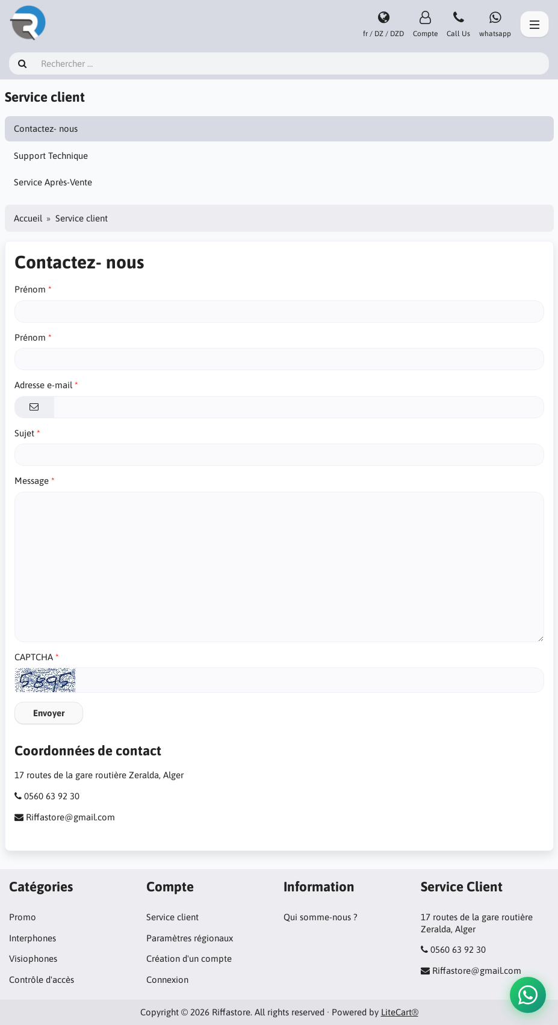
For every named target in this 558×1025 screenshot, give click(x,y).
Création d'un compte (189, 958)
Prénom (30, 289)
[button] (528, 995)
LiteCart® (399, 1012)
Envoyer (48, 713)
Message (31, 480)
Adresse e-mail (43, 385)
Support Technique (51, 155)
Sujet (24, 433)
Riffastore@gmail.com (70, 817)
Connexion (167, 979)
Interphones (32, 938)
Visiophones (33, 958)
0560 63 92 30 (51, 796)
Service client (172, 917)
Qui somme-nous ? (321, 917)
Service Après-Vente (53, 182)
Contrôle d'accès (41, 979)
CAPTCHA (33, 657)
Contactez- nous (46, 128)
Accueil (28, 218)
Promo (22, 917)
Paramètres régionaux (189, 938)
